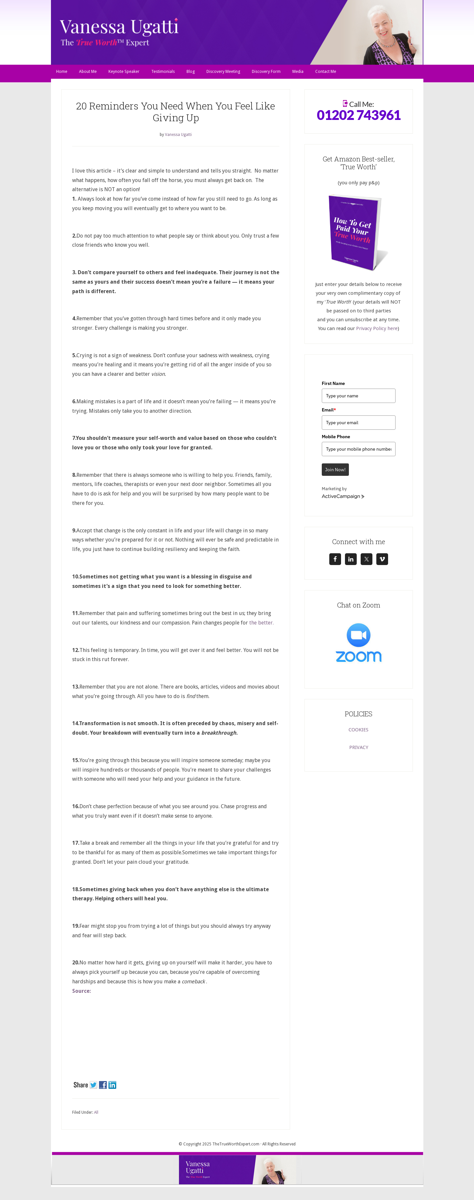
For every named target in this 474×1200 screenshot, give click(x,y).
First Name (333, 387)
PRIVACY (358, 751)
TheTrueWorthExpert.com (235, 1148)
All (96, 1116)
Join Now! (335, 473)
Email (329, 414)
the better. (261, 626)
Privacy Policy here (377, 332)
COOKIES (358, 733)
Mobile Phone (336, 440)
